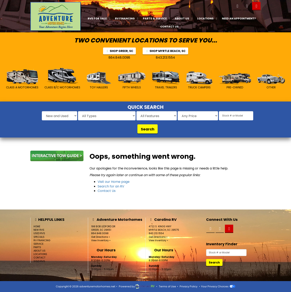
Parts (37, 247)
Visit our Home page (114, 181)
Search (147, 129)
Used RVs (39, 233)
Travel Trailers (166, 80)
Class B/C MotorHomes (62, 78)
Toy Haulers (99, 80)
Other (271, 81)
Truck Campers (199, 80)
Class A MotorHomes (22, 79)
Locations (207, 18)
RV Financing (127, 18)
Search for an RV (111, 186)
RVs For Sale (99, 18)
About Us (184, 18)
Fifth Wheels (132, 80)
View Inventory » (101, 240)
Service (38, 243)
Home (37, 226)
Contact (39, 257)
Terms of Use (167, 286)
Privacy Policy (188, 286)
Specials (39, 237)
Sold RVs (39, 261)
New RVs (39, 230)
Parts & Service (157, 18)
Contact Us (171, 27)
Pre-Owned (235, 81)
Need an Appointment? (239, 18)
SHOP (119, 51)
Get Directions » (100, 237)
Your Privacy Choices (218, 286)
